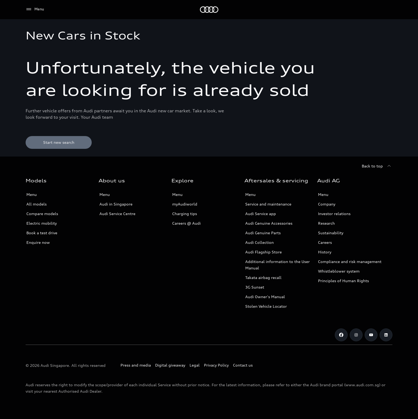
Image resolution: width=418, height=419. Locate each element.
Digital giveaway (170, 365)
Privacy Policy (216, 365)
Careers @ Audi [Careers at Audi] (186, 223)
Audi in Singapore (115, 204)
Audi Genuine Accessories (268, 223)
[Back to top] (377, 166)
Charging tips (184, 213)
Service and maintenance (268, 204)
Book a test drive (41, 233)
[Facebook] (341, 334)
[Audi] (209, 9)
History (324, 252)
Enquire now (38, 242)
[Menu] (35, 9)
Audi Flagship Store (263, 252)
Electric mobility (41, 223)
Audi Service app (260, 213)
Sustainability (330, 233)
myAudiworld (184, 204)
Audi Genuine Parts (263, 233)
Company (326, 204)
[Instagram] (356, 334)
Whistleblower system (339, 271)
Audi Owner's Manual (265, 296)
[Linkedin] (386, 334)
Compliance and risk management (349, 261)
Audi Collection (259, 242)
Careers (325, 242)
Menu (31, 194)
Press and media (135, 365)
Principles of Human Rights (343, 280)
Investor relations (334, 213)
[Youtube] (371, 334)
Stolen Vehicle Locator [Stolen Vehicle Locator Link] (266, 306)
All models (36, 204)
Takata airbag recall (263, 277)
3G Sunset (254, 287)
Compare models (42, 213)
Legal (195, 365)
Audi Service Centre (117, 213)
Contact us (243, 365)
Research (326, 223)
